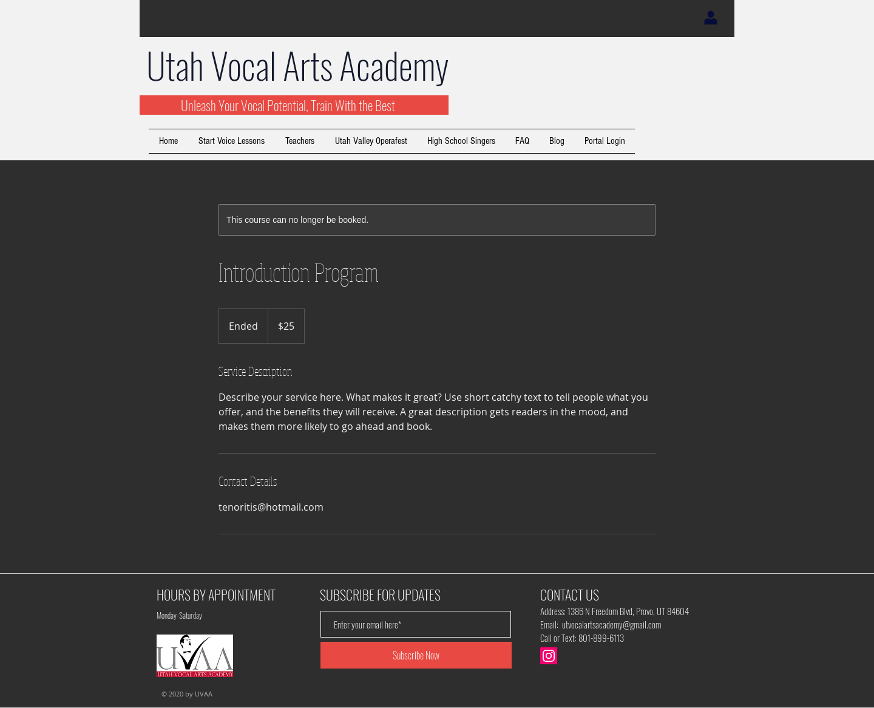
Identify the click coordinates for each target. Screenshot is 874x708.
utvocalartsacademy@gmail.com (611, 624)
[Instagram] (548, 655)
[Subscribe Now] (416, 655)
